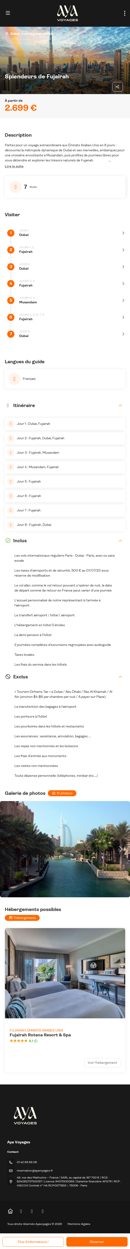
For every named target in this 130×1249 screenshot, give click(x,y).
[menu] (125, 13)
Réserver (97, 1242)
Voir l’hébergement (102, 1062)
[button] (14, 166)
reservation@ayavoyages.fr (35, 1170)
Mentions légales (79, 1224)
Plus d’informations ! (33, 1242)
